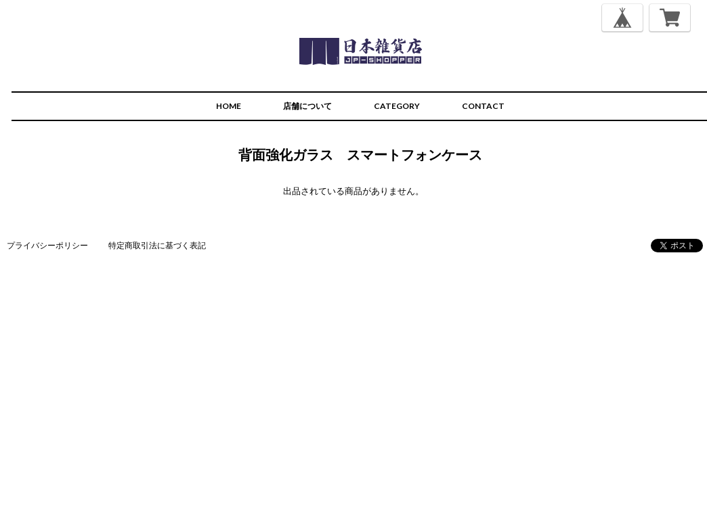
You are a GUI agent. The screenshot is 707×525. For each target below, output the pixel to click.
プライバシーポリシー (47, 245)
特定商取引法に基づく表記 (157, 245)
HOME (228, 106)
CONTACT (483, 106)
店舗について (307, 106)
